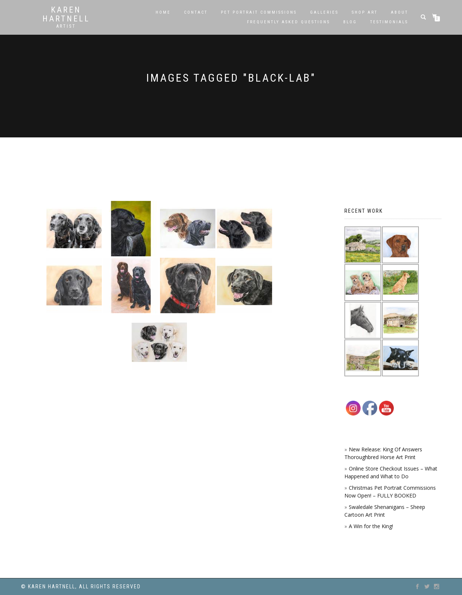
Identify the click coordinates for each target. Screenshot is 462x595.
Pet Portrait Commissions (259, 12)
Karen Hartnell (66, 14)
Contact (196, 12)
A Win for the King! (371, 526)
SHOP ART (365, 12)
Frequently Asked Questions (288, 22)
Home (163, 12)
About (399, 12)
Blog (350, 22)
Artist (66, 26)
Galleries (324, 12)
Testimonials (389, 22)
